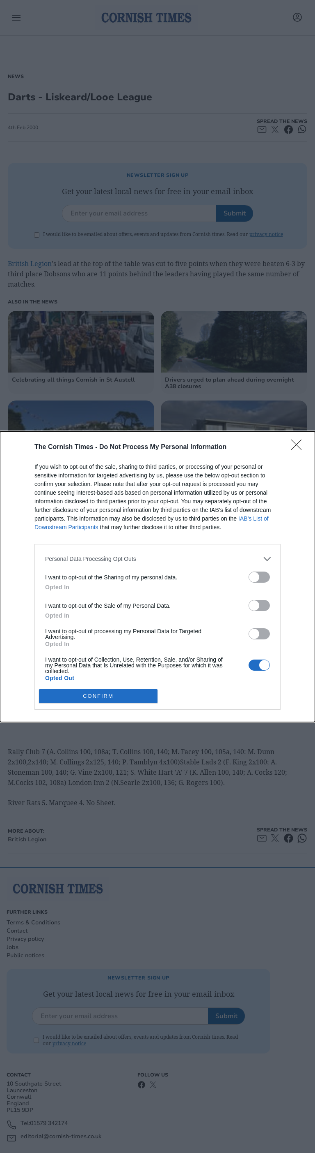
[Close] (299, 447)
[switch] (259, 577)
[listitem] (157, 559)
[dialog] (157, 576)
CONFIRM (98, 696)
